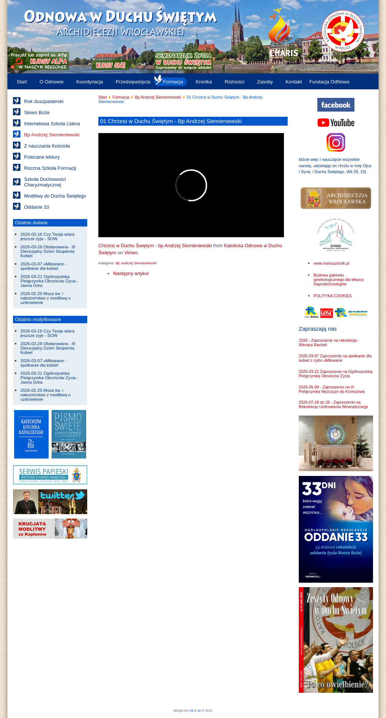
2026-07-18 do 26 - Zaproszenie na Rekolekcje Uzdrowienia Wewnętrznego (333, 404)
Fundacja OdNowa (329, 82)
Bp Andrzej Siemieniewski (51, 135)
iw (199, 710)
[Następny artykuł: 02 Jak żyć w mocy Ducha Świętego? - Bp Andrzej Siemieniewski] (130, 273)
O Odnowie (51, 82)
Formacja (173, 82)
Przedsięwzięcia (133, 82)
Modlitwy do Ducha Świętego (55, 196)
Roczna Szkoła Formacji (50, 168)
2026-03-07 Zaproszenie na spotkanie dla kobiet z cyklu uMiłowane (335, 358)
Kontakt (293, 82)
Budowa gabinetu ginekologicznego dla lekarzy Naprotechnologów (339, 279)
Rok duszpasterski (43, 101)
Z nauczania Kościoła (47, 146)
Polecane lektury (42, 157)
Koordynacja (89, 82)
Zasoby (265, 82)
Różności (234, 82)
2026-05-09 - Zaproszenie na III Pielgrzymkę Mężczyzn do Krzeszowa (331, 389)
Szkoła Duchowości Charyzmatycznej (45, 182)
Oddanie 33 (36, 207)
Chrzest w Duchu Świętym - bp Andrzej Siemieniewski (155, 245)
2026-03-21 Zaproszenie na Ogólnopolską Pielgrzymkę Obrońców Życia (335, 373)
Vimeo (131, 252)
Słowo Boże (37, 112)
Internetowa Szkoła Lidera (52, 123)
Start (22, 82)
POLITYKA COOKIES (333, 296)
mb (191, 710)
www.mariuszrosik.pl (331, 263)
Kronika (204, 82)
